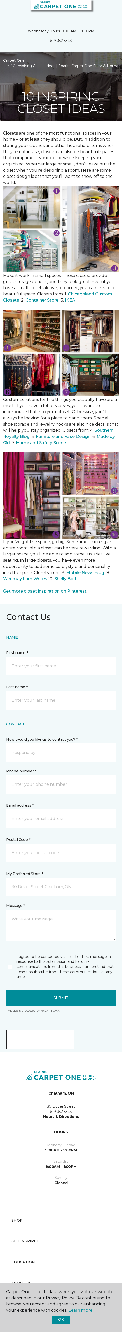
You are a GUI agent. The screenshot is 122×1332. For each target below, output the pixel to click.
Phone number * (21, 771)
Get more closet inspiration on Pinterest (44, 591)
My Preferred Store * (24, 874)
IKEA (70, 300)
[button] (102, 10)
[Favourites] (109, 10)
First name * (17, 653)
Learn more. (80, 1310)
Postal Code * (18, 839)
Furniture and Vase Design (63, 436)
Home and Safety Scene (41, 442)
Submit (61, 997)
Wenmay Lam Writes (25, 578)
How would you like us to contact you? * (42, 739)
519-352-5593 (61, 40)
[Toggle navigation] (7, 10)
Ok (61, 1319)
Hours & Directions (61, 1116)
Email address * (20, 805)
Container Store (42, 300)
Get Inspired (25, 1241)
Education (23, 1262)
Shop (17, 1220)
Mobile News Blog (85, 572)
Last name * (17, 687)
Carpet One (14, 60)
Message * (15, 905)
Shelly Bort (66, 578)
